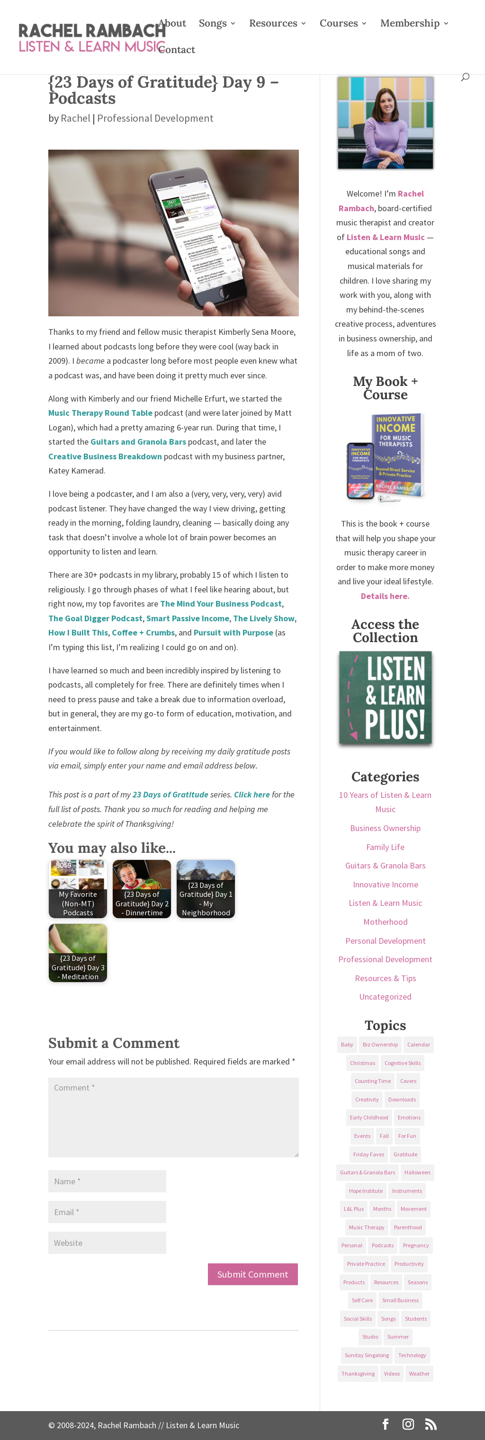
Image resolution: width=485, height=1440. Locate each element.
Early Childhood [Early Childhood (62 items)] (369, 1117)
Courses (339, 24)
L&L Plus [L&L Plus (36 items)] (354, 1208)
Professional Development (155, 118)
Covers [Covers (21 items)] (408, 1080)
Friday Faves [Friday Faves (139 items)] (368, 1154)
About (172, 24)
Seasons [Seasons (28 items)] (418, 1282)
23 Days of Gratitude (170, 794)
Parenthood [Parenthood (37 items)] (408, 1227)
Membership (410, 24)
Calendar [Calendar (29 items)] (418, 1044)
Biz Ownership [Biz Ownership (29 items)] (380, 1044)
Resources (273, 24)
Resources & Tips (385, 978)
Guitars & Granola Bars (385, 865)
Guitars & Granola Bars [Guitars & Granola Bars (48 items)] (367, 1172)
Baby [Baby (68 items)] (347, 1044)
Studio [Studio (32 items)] (370, 1336)
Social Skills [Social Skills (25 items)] (358, 1318)
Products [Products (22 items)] (354, 1282)
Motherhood (385, 921)
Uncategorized (385, 996)
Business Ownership (385, 828)
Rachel (75, 118)
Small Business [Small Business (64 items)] (400, 1300)
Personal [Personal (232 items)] (351, 1245)
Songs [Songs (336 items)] (388, 1318)
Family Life (385, 846)
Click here (252, 794)
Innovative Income (385, 884)
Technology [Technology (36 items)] (412, 1355)
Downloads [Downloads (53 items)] (402, 1099)
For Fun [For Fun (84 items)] (407, 1135)
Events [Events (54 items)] (362, 1135)
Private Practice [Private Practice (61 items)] (366, 1263)
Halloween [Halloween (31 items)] (417, 1172)
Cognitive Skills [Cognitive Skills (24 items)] (403, 1062)
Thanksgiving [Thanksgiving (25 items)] (358, 1373)
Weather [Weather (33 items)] (419, 1373)
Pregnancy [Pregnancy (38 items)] (416, 1245)
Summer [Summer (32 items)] (398, 1336)
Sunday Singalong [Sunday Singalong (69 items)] (367, 1355)
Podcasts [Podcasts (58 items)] (383, 1245)
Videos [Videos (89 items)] (392, 1373)
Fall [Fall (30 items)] (384, 1135)
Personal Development (385, 940)
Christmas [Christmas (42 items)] (362, 1062)
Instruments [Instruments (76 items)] (407, 1190)
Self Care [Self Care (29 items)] (362, 1300)
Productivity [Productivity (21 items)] (409, 1263)
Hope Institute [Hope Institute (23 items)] (366, 1190)
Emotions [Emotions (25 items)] (409, 1117)
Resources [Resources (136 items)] (386, 1282)
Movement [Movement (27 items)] (414, 1208)
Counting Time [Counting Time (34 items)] (373, 1080)
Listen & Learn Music (385, 902)
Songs (213, 24)
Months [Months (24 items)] (382, 1208)
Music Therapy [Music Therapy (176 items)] (367, 1227)
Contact (176, 51)
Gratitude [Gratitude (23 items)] (405, 1154)
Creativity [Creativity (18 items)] (367, 1099)
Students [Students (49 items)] (416, 1318)
